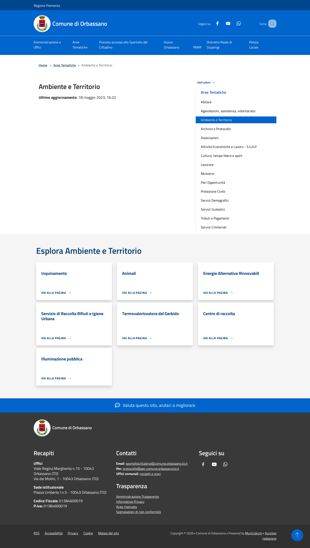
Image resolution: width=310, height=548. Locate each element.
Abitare (206, 102)
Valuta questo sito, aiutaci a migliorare (155, 405)
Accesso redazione (269, 536)
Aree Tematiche (64, 65)
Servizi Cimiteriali (213, 227)
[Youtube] (223, 23)
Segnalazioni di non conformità (138, 511)
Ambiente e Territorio (216, 119)
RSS (37, 533)
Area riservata (126, 506)
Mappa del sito (108, 533)
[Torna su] (297, 535)
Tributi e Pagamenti (215, 218)
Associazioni (210, 137)
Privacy (73, 533)
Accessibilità (54, 533)
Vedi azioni (206, 82)
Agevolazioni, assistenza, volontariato (228, 110)
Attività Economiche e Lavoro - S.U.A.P (229, 146)
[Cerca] (271, 24)
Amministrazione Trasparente (137, 496)
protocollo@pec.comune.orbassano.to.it (151, 468)
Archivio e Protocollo (216, 128)
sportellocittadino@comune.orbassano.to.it (157, 463)
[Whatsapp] (233, 23)
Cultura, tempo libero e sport (221, 155)
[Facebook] (212, 23)
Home (43, 65)
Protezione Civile (213, 191)
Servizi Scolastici (213, 209)
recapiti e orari (150, 473)
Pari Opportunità (213, 182)
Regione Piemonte (47, 5)
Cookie (88, 533)
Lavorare (207, 164)
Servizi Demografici (215, 200)
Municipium (253, 533)
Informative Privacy (130, 501)
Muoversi (207, 173)
